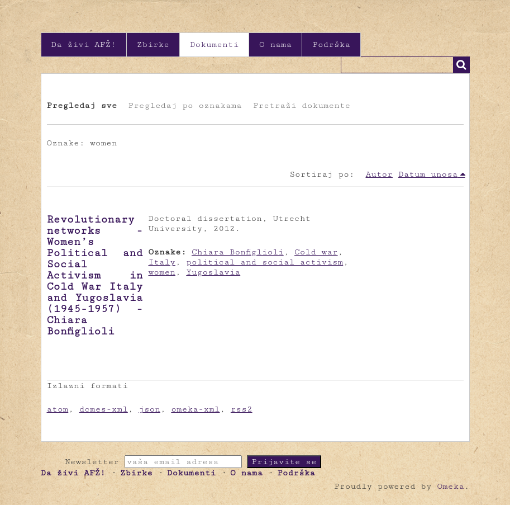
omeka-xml (195, 409)
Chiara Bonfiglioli (238, 252)
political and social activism (264, 262)
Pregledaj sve (82, 105)
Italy (162, 262)
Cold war (316, 252)
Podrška (331, 44)
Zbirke (153, 44)
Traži (461, 64)
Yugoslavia (213, 272)
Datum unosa (428, 174)
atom (58, 409)
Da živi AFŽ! (83, 44)
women (162, 272)
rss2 (241, 409)
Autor (379, 174)
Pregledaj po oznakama (184, 105)
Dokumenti (214, 44)
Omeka (450, 486)
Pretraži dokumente (301, 105)
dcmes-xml (103, 409)
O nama (275, 44)
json (149, 409)
